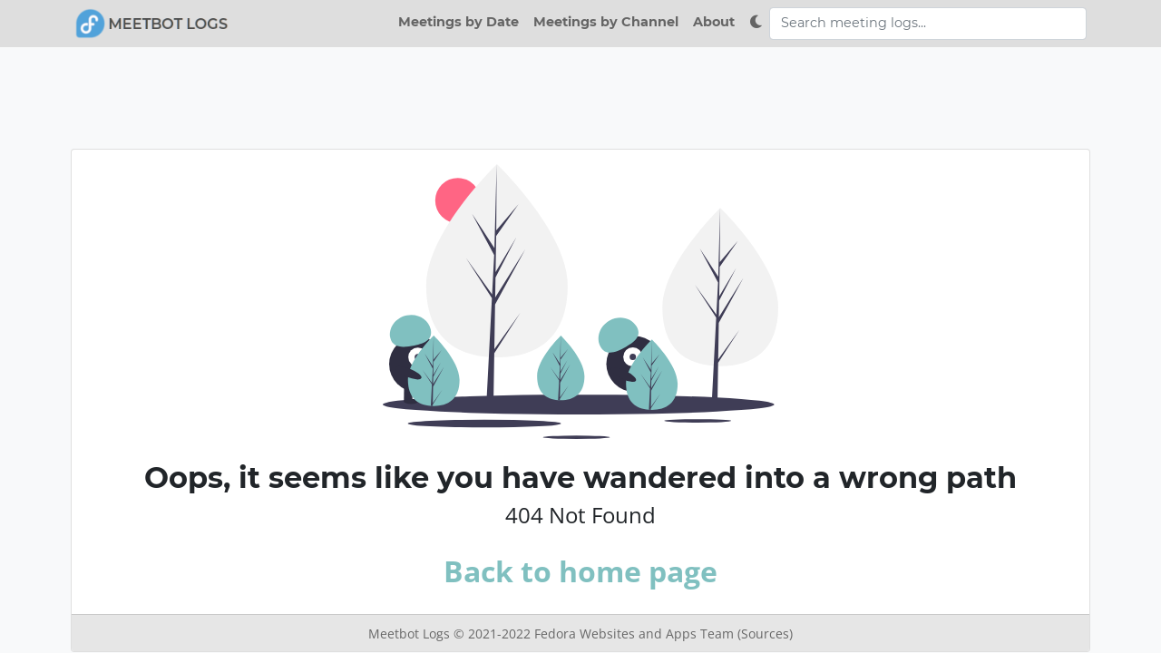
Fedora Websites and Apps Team (635, 633)
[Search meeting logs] (928, 23)
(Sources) (765, 633)
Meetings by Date (458, 22)
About (714, 22)
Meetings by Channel (605, 22)
